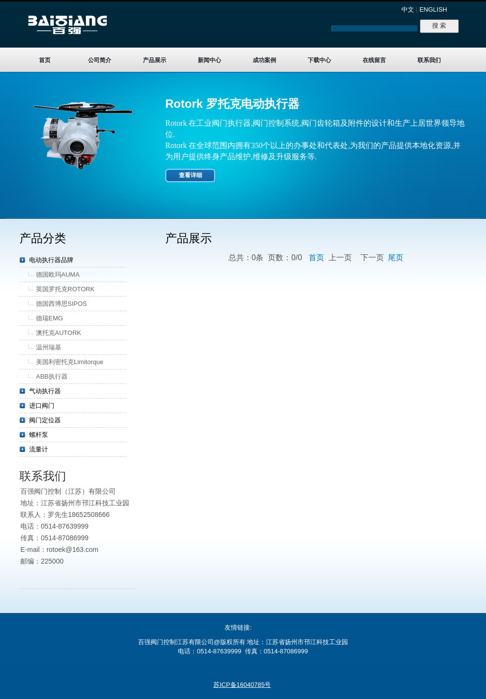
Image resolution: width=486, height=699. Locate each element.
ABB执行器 (52, 376)
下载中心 (319, 60)
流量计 (38, 449)
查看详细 (190, 175)
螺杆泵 (38, 434)
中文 (407, 9)
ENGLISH (433, 9)
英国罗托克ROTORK (65, 289)
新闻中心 (209, 60)
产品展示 (154, 60)
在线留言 (374, 60)
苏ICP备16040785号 (242, 684)
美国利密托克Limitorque (70, 362)
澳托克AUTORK (58, 332)
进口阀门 (41, 405)
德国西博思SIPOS (61, 303)
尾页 (395, 257)
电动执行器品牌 (51, 260)
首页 (45, 60)
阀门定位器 (45, 420)
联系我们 (429, 60)
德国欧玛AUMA (58, 274)
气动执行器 (45, 391)
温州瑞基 (48, 347)
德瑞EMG (49, 318)
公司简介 (99, 60)
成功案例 (264, 60)
